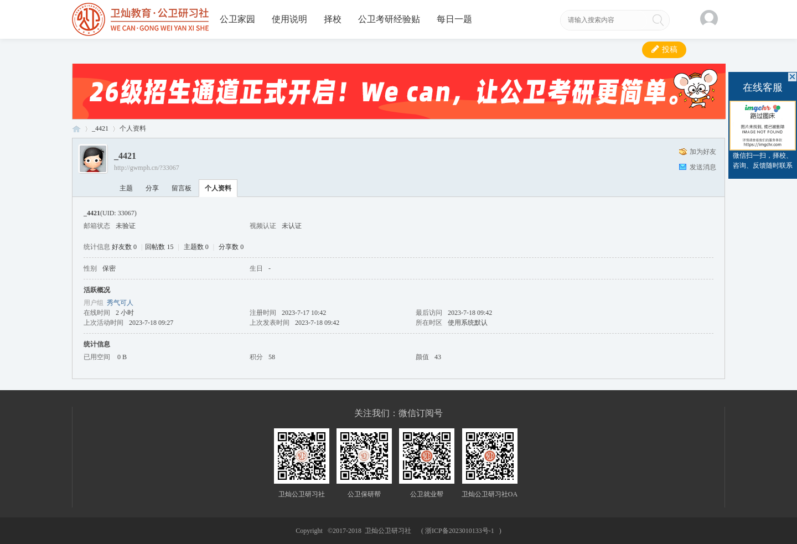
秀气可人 (120, 303)
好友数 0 (124, 247)
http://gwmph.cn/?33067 (146, 168)
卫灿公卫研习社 (76, 129)
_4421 (100, 128)
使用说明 (289, 19)
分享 (152, 188)
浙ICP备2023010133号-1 (459, 531)
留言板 (182, 188)
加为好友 (703, 152)
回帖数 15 (159, 247)
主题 (126, 188)
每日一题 (454, 19)
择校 (332, 19)
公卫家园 (237, 19)
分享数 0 (231, 247)
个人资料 (218, 188)
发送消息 (703, 167)
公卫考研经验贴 (389, 19)
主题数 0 (196, 247)
